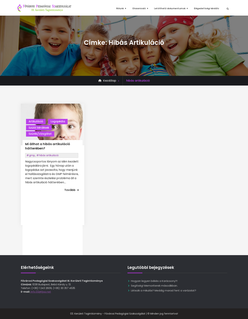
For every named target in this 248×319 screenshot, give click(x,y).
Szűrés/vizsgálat (40, 134)
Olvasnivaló (139, 8)
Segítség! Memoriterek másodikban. (154, 285)
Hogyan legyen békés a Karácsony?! (154, 281)
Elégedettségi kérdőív (206, 8)
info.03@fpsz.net (40, 291)
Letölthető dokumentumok (170, 8)
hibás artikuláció (49, 155)
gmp (32, 155)
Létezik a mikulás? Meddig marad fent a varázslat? (163, 290)
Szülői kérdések (39, 127)
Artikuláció (36, 121)
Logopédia (58, 121)
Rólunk (120, 8)
